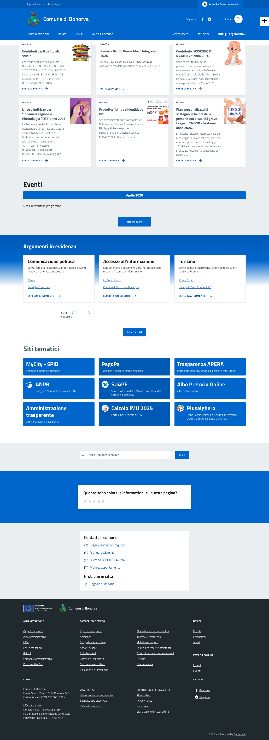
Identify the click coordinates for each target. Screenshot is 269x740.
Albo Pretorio (144, 695)
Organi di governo (33, 631)
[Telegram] (208, 19)
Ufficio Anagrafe (32, 705)
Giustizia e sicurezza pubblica (153, 631)
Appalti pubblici (88, 648)
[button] (264, 21)
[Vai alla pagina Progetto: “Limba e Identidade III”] (111, 159)
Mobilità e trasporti (147, 642)
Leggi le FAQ (87, 690)
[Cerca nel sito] (238, 19)
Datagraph (240, 734)
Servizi (79, 34)
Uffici (26, 642)
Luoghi (197, 665)
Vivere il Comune (102, 34)
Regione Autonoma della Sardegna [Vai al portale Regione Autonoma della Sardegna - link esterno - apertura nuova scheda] (43, 4)
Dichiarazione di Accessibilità (153, 711)
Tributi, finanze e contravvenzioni (155, 653)
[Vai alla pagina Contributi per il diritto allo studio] (34, 87)
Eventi (197, 671)
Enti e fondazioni (32, 648)
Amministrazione (38, 34)
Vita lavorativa (145, 664)
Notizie (197, 631)
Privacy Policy (144, 701)
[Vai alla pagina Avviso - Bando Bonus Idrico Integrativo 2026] (113, 87)
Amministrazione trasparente (153, 690)
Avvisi (196, 642)
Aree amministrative (34, 637)
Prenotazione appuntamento (96, 695)
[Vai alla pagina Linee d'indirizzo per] (34, 159)
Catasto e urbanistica (92, 659)
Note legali (143, 706)
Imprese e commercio (149, 637)
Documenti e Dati (33, 664)
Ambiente (85, 637)
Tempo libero (180, 34)
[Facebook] (201, 19)
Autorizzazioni (88, 653)
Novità (62, 34)
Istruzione (203, 34)
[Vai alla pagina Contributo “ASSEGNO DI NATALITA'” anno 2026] (188, 87)
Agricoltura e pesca (91, 631)
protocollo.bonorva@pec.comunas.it (49, 714)
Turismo (141, 659)
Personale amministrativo (37, 659)
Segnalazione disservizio (93, 701)
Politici (27, 653)
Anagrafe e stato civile (93, 642)
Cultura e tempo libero (92, 664)
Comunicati (199, 637)
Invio (182, 455)
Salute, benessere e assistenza (154, 648)
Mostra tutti (134, 332)
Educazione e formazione (94, 670)
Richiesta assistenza (91, 706)
